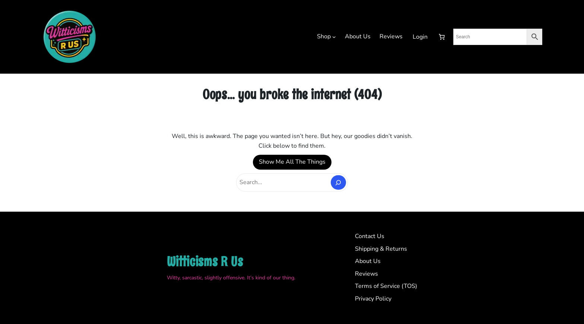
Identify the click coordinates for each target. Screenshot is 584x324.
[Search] (338, 182)
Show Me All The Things (292, 162)
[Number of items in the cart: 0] (441, 36)
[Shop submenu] (334, 37)
